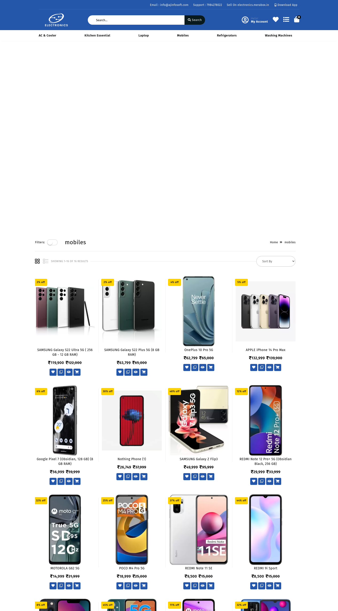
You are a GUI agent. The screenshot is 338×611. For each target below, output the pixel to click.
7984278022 (188, 570)
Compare (134, 567)
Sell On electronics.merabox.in (248, 5)
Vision (87, 561)
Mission (89, 567)
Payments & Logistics (54, 561)
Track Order (136, 581)
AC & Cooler (47, 35)
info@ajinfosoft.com (195, 580)
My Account (136, 561)
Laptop (143, 35)
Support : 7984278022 (207, 5)
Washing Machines (278, 35)
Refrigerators (227, 35)
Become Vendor (139, 554)
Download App (286, 5)
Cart (131, 574)
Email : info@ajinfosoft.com (169, 5)
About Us (90, 554)
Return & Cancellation (55, 567)
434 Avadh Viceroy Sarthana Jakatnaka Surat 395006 (200, 556)
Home (278, 56)
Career (88, 574)
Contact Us (91, 581)
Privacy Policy (49, 554)
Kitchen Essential (97, 35)
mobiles (183, 35)
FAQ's (42, 581)
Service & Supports (53, 574)
